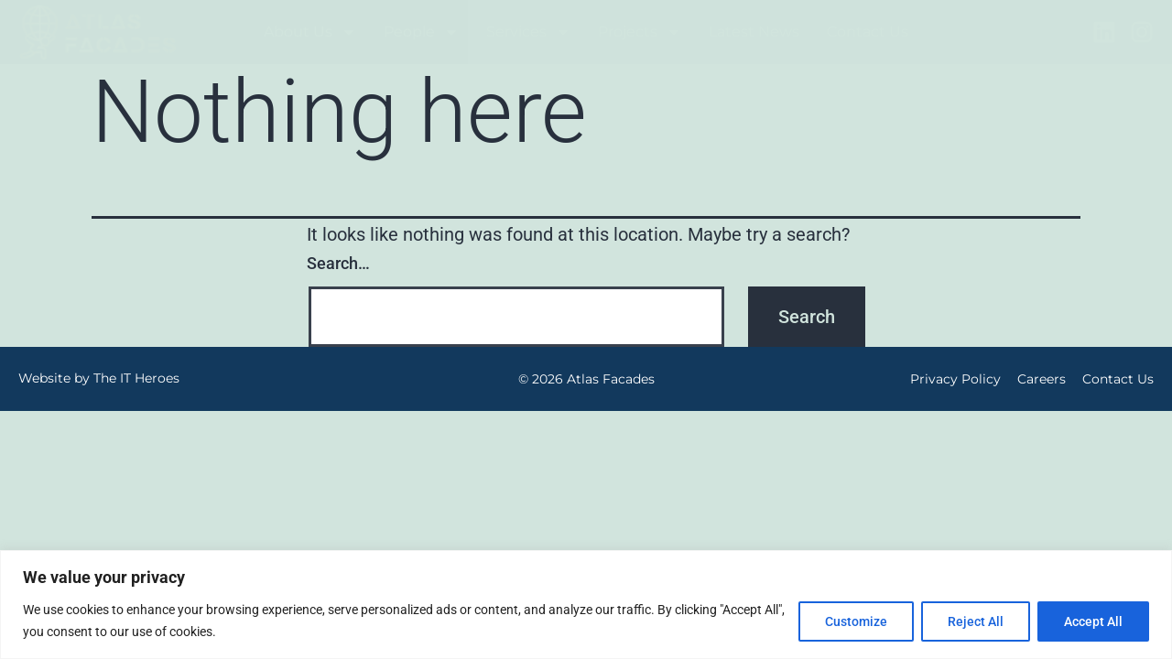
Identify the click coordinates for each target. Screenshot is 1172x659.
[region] (586, 604)
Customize (856, 621)
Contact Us (867, 31)
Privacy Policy (955, 379)
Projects (639, 32)
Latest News (754, 31)
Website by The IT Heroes (98, 378)
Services (528, 32)
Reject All (976, 621)
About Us (310, 32)
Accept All (1093, 621)
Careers (1041, 379)
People (421, 32)
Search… (338, 263)
